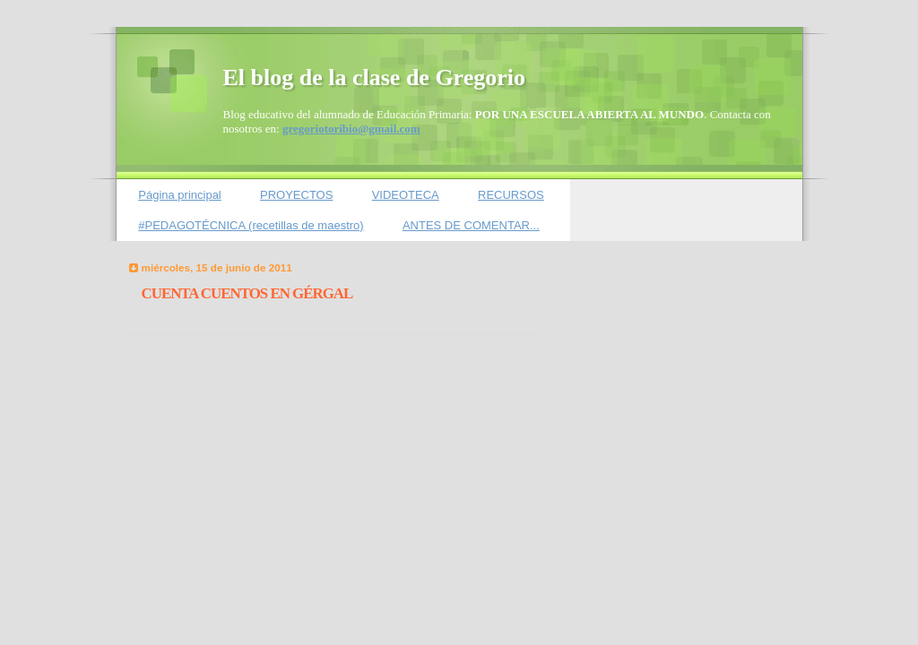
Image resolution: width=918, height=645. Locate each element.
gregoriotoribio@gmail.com (351, 128)
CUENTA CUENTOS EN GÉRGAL (247, 293)
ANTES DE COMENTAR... (471, 225)
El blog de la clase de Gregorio (374, 77)
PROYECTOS (296, 195)
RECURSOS (511, 195)
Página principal (179, 195)
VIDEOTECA (405, 195)
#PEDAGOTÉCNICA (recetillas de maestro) (250, 225)
